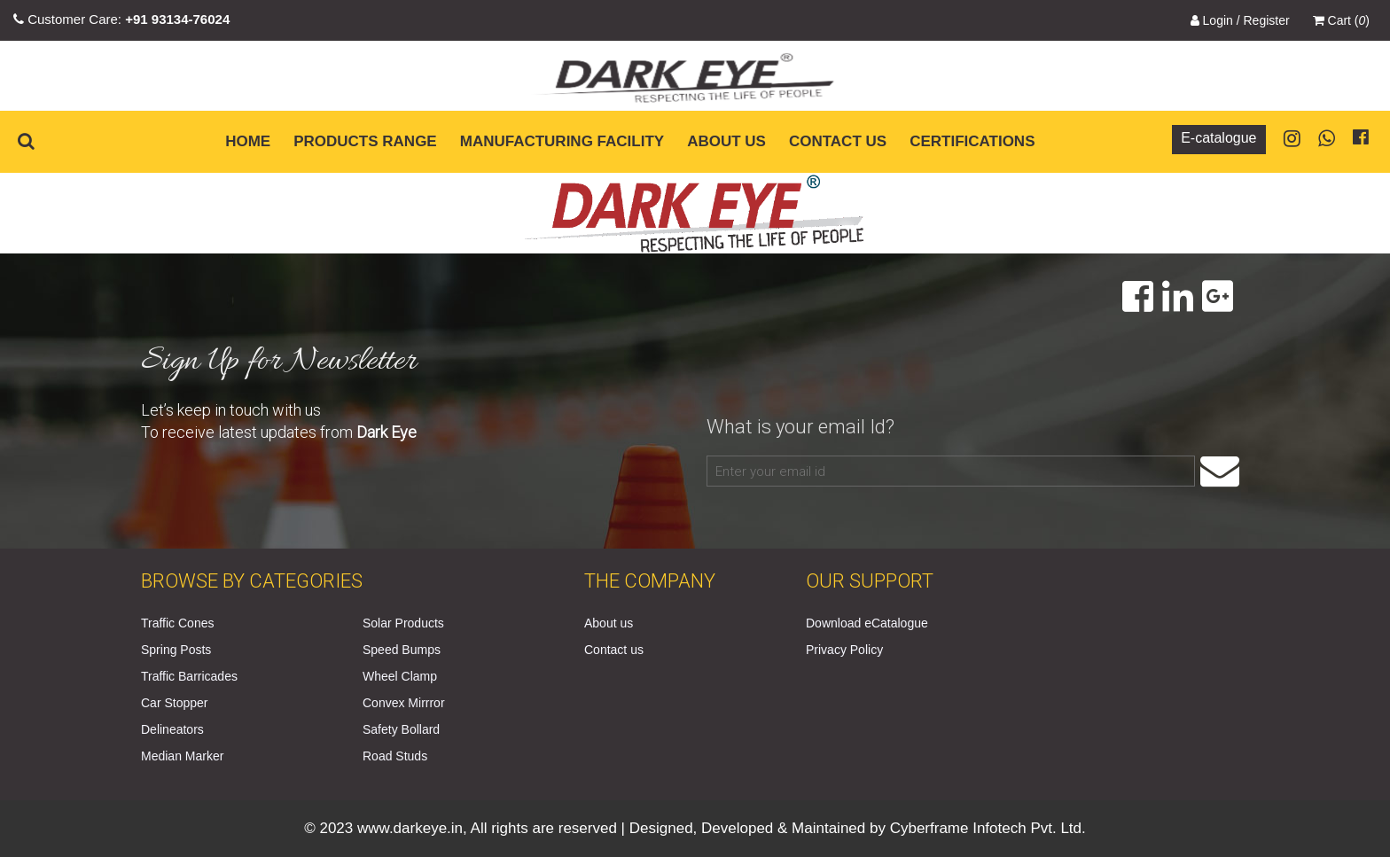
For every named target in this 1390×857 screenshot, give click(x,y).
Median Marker (182, 756)
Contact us (837, 141)
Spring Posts (176, 650)
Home (247, 141)
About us (726, 141)
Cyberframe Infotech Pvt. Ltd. (988, 828)
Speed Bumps (402, 650)
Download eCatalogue (867, 623)
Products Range (365, 141)
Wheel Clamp (400, 676)
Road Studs (395, 756)
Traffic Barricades (189, 676)
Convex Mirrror (404, 703)
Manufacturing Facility (562, 141)
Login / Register (1240, 20)
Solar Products (403, 623)
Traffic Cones (177, 623)
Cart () (1341, 20)
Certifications (972, 141)
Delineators (172, 729)
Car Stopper (174, 703)
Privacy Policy (844, 650)
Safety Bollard (401, 729)
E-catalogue (1218, 137)
